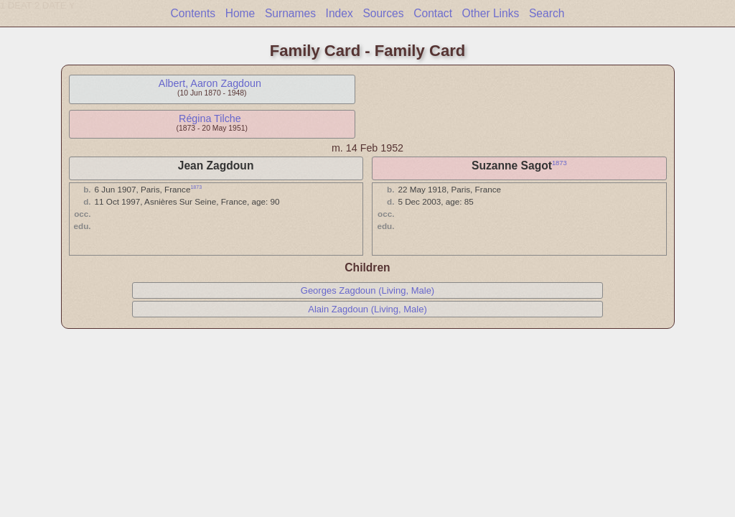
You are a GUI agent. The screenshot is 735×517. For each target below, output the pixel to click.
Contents (193, 13)
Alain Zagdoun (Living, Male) (367, 309)
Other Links (491, 13)
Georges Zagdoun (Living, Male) (367, 290)
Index (339, 13)
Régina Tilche (210, 118)
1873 (559, 163)
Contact (432, 13)
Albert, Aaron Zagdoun (210, 83)
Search (546, 13)
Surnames (290, 13)
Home (240, 13)
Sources (382, 13)
